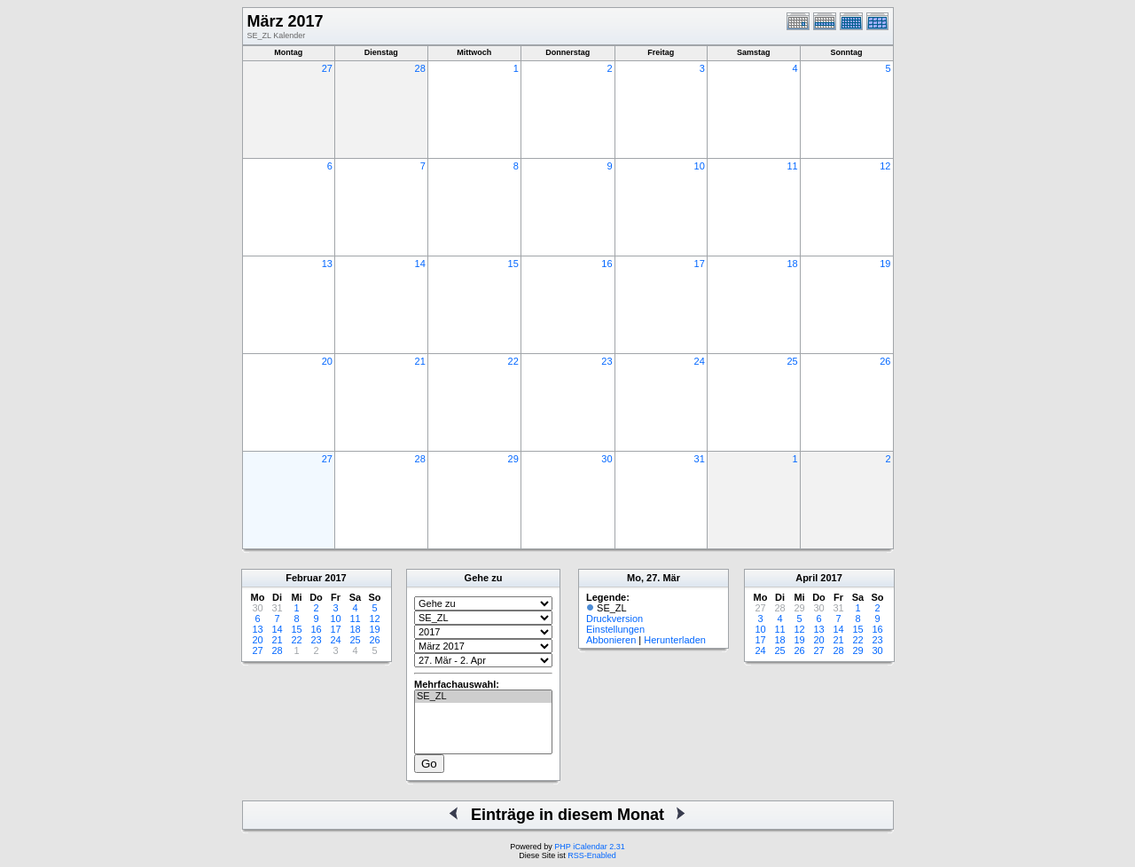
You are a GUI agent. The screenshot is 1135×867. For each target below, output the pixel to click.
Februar (304, 577)
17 (699, 263)
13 (327, 263)
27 (327, 68)
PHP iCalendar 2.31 (589, 846)
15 (513, 263)
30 (606, 458)
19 (885, 263)
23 (606, 361)
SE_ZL (483, 696)
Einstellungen (615, 629)
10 (699, 166)
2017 (335, 577)
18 (792, 263)
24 (699, 361)
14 (420, 263)
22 (513, 361)
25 (792, 361)
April (806, 577)
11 (792, 166)
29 (513, 458)
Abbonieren (611, 639)
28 (420, 68)
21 (420, 361)
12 (885, 166)
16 (606, 263)
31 (699, 458)
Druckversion (614, 618)
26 (885, 361)
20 (327, 361)
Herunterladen (675, 639)
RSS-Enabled (592, 855)
